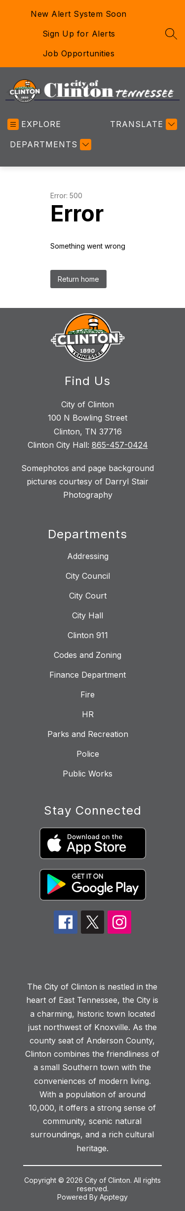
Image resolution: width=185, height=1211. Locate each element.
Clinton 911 (88, 635)
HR (88, 714)
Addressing (88, 556)
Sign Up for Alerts (78, 34)
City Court (88, 596)
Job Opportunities (79, 53)
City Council (88, 576)
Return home (78, 279)
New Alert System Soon (79, 14)
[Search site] (171, 34)
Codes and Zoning (87, 655)
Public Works (87, 773)
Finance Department (87, 675)
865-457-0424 (120, 445)
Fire (87, 694)
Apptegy (114, 1197)
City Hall (87, 615)
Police (87, 754)
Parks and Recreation (87, 734)
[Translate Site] (142, 124)
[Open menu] (34, 124)
